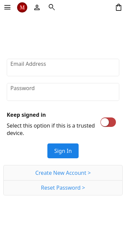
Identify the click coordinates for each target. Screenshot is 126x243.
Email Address (28, 64)
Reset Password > (63, 187)
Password (22, 88)
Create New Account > (63, 173)
